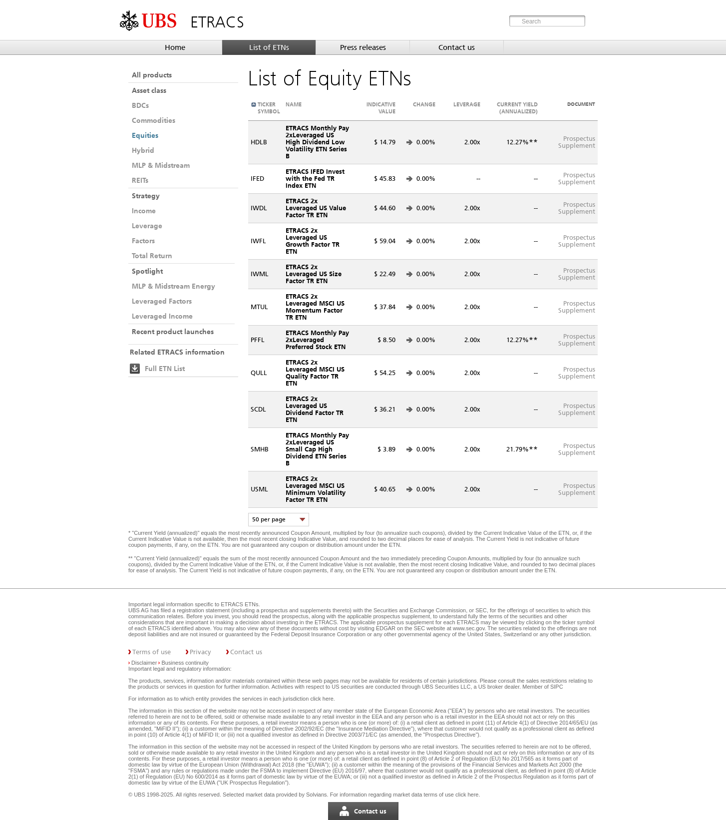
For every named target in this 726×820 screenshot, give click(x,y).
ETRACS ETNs (239, 604)
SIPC (556, 687)
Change (424, 104)
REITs (140, 180)
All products (152, 75)
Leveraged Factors (162, 301)
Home (175, 47)
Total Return (152, 256)
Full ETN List (165, 369)
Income (144, 211)
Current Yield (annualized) (517, 107)
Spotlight (147, 271)
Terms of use (151, 652)
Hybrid (143, 150)
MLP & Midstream (161, 165)
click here (321, 699)
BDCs (140, 105)
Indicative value (380, 107)
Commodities (153, 120)
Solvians (316, 795)
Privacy (200, 652)
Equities (145, 135)
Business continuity (185, 663)
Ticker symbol (269, 107)
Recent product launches (173, 332)
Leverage (147, 226)
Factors (143, 241)
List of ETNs (269, 47)
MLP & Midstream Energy (173, 286)
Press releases (363, 47)
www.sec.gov (467, 628)
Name (294, 104)
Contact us (456, 47)
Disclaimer (144, 663)
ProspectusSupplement (576, 142)
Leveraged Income (162, 316)
